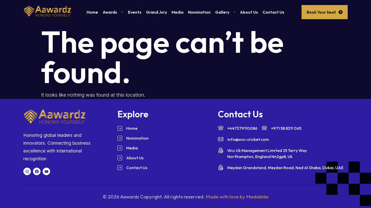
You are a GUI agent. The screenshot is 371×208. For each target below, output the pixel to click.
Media (177, 12)
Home (92, 12)
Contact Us (273, 12)
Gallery (225, 12)
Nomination (199, 12)
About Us (249, 12)
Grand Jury (156, 12)
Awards (113, 12)
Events (134, 12)
